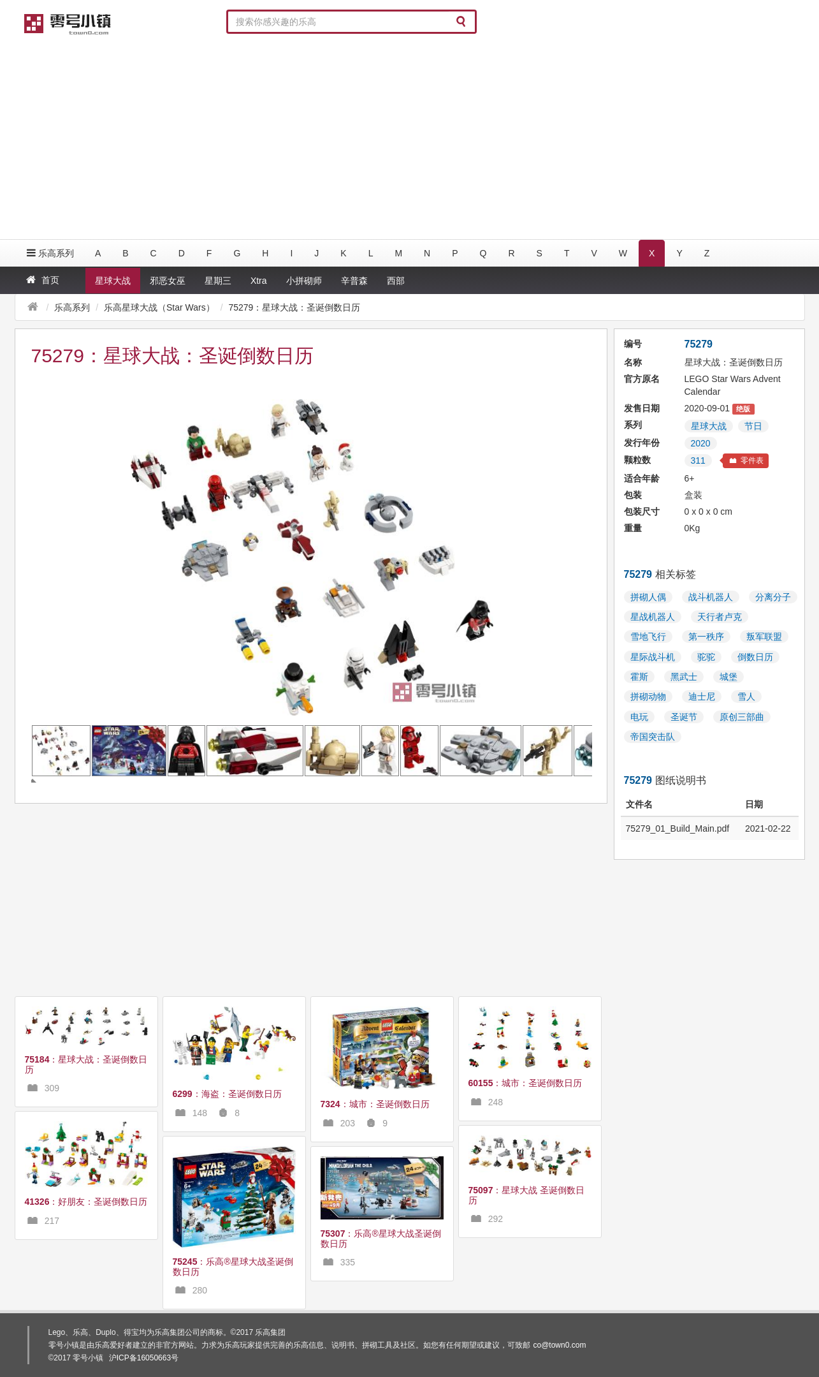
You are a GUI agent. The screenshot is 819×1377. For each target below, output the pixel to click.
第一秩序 (706, 636)
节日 (753, 426)
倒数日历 (755, 657)
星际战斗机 (652, 657)
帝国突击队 (652, 737)
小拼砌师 (304, 281)
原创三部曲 (742, 717)
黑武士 (683, 677)
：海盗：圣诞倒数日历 (227, 1094)
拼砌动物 (648, 696)
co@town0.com (559, 1345)
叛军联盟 (764, 636)
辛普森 (354, 281)
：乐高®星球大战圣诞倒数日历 (233, 1266)
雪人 (746, 696)
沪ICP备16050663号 (143, 1357)
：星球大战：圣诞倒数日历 (86, 1064)
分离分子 (773, 597)
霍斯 (639, 677)
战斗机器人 (710, 597)
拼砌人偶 (648, 597)
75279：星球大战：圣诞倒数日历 (294, 307)
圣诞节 (683, 717)
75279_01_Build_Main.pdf (678, 828)
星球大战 (113, 281)
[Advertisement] (410, 137)
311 (698, 460)
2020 (701, 443)
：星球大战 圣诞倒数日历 (526, 1195)
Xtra (258, 281)
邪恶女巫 (167, 281)
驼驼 (706, 657)
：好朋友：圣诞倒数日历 (86, 1202)
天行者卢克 (719, 617)
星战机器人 (652, 617)
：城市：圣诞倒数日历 (375, 1104)
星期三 (218, 281)
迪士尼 (701, 696)
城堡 (728, 677)
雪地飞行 (648, 636)
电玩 (639, 717)
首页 (41, 279)
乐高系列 (49, 252)
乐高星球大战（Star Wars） (159, 307)
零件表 (746, 460)
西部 (396, 281)
